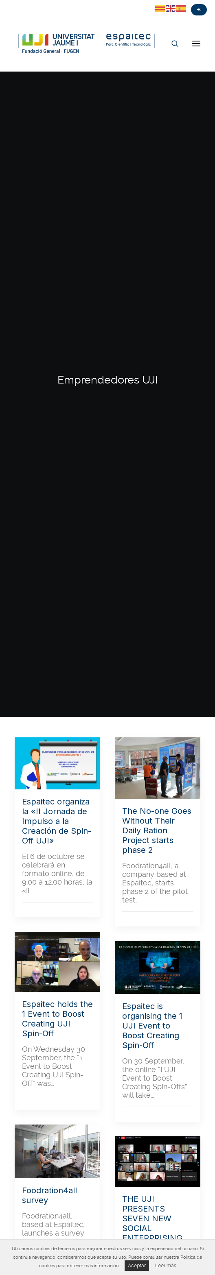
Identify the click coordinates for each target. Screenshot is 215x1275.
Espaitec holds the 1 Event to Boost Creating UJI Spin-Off (57, 1018)
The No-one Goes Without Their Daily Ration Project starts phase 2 (156, 830)
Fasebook (22, 3)
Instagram (36, 3)
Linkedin (51, 3)
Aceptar (137, 1265)
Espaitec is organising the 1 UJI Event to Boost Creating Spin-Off (152, 1025)
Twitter (7, 3)
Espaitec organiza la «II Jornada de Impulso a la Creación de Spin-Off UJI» (56, 821)
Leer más (165, 1265)
